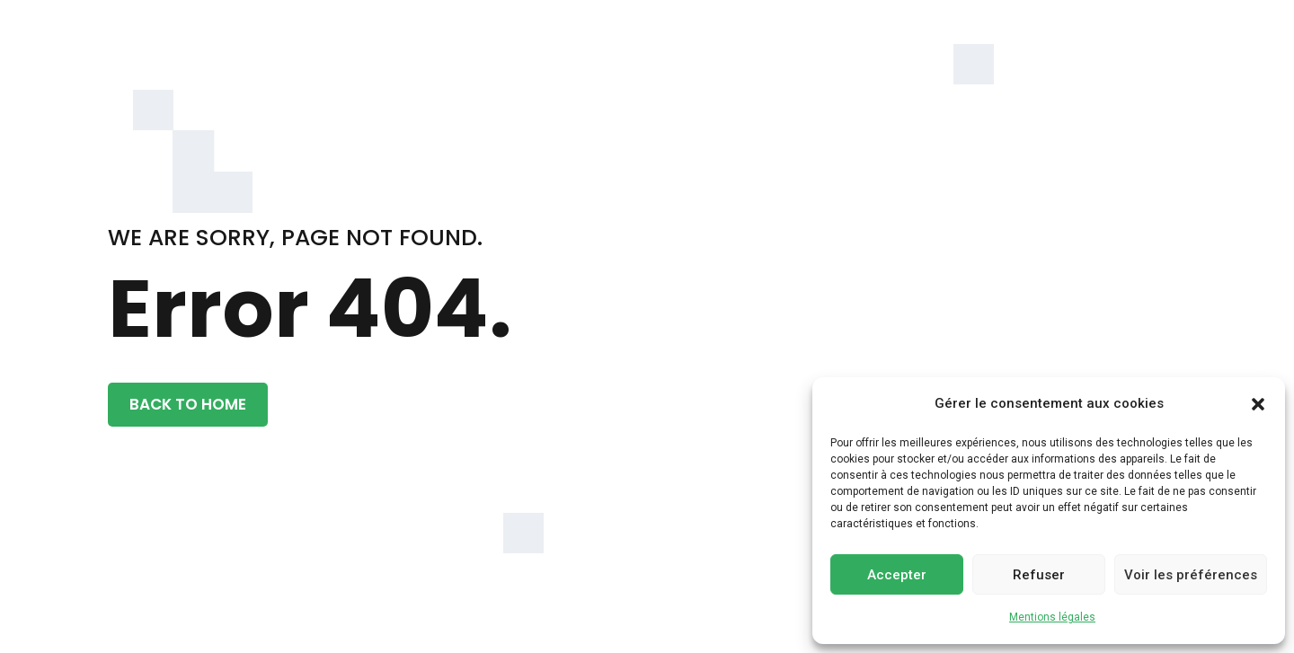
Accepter (896, 575)
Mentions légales (1052, 617)
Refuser (1039, 575)
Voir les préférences (1190, 575)
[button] (1258, 404)
